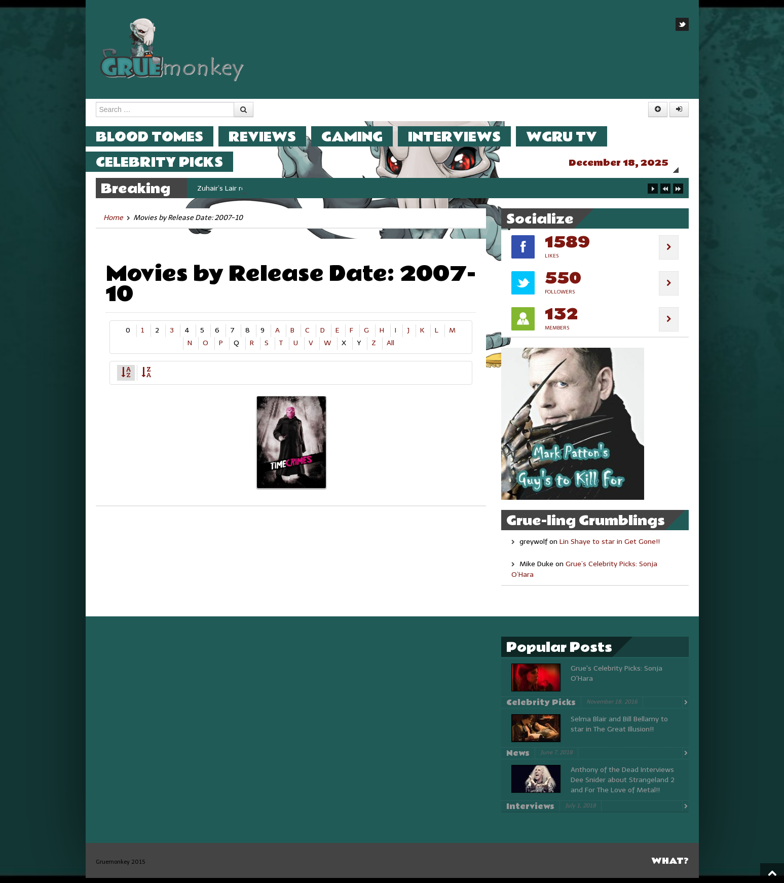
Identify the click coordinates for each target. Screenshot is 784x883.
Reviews (272, 136)
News (518, 758)
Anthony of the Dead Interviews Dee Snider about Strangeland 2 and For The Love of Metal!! (623, 784)
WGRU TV (571, 136)
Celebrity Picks (169, 162)
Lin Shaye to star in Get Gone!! (609, 546)
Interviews (464, 136)
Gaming (362, 136)
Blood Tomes (159, 136)
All (390, 348)
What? (670, 866)
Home (113, 222)
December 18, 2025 (629, 163)
